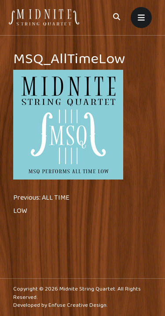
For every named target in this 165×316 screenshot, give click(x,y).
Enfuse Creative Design (77, 305)
